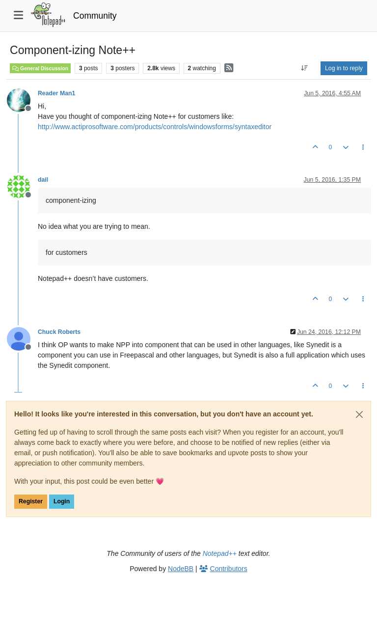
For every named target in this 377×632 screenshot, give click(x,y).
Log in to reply (344, 68)
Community (95, 16)
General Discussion (40, 68)
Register (31, 501)
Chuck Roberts (59, 332)
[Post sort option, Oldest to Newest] (304, 68)
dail (43, 179)
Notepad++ (220, 553)
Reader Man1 (56, 93)
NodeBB (180, 569)
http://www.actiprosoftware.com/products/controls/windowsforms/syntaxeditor (154, 127)
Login (62, 501)
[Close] (359, 414)
